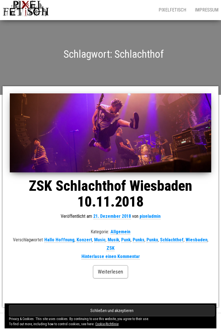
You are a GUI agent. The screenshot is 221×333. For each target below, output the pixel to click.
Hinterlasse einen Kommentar (110, 256)
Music (100, 239)
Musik (113, 239)
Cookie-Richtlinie (107, 324)
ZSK (110, 248)
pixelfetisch (172, 10)
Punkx (152, 239)
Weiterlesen (110, 272)
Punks (138, 239)
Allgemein (120, 231)
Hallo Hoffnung (59, 239)
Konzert (84, 239)
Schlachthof (172, 239)
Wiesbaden (196, 239)
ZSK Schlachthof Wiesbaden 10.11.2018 (110, 194)
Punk (126, 239)
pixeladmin (150, 216)
